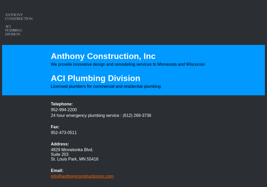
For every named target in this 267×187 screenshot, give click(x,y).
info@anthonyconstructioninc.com (82, 176)
